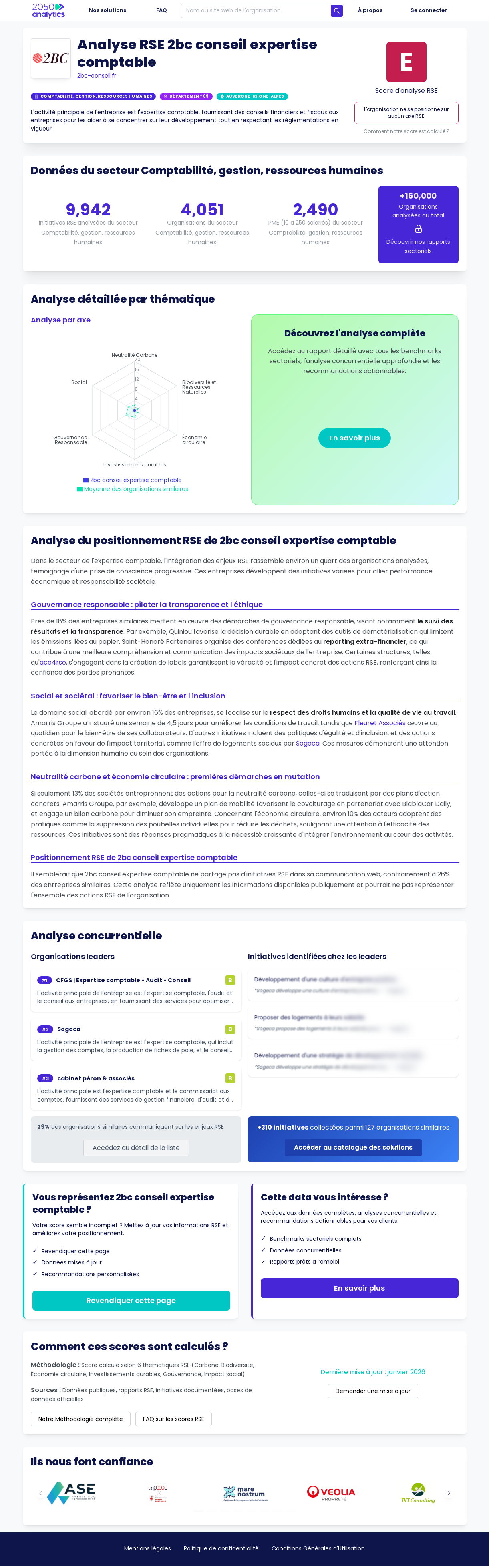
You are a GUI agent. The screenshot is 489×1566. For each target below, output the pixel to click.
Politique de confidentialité (221, 1548)
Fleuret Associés (380, 723)
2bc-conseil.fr (96, 76)
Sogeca (308, 743)
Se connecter (429, 10)
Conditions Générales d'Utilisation (318, 1548)
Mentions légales (147, 1548)
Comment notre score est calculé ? (406, 131)
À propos (370, 10)
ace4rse (53, 662)
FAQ (161, 10)
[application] (134, 410)
